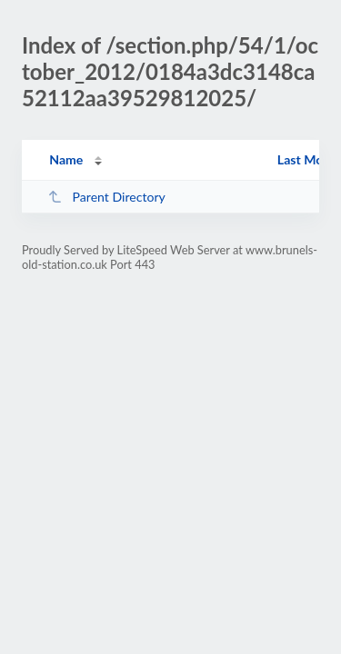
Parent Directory (106, 196)
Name (66, 159)
